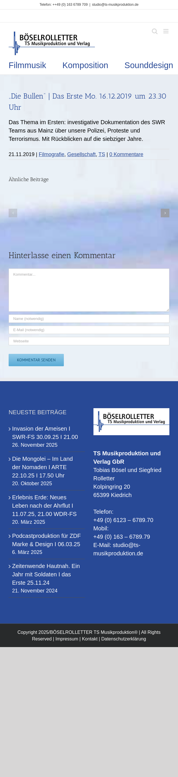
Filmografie (51, 154)
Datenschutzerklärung (123, 638)
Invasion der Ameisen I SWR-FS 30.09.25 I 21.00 (45, 432)
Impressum (66, 638)
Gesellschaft (81, 154)
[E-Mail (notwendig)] (89, 330)
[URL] (89, 341)
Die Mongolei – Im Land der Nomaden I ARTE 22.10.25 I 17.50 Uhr (42, 467)
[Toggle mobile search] (155, 31)
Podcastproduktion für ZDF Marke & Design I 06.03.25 (46, 540)
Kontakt (89, 638)
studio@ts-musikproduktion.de (115, 5)
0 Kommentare (126, 154)
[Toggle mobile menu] (166, 31)
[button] (13, 213)
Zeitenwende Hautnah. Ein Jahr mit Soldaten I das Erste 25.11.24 (46, 574)
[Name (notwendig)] (89, 318)
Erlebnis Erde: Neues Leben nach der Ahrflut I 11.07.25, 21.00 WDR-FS (44, 505)
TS (102, 154)
